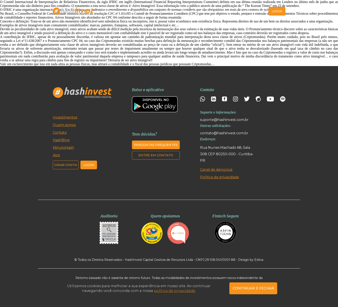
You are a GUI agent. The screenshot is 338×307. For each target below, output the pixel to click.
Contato (229, 11)
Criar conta (254, 11)
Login (88, 165)
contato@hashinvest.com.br (224, 133)
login (277, 11)
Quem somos (143, 11)
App (212, 11)
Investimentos (114, 11)
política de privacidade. (175, 291)
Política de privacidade (219, 177)
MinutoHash (193, 11)
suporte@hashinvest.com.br (224, 120)
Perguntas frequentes (156, 145)
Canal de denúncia (216, 170)
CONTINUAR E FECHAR (253, 288)
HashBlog (168, 11)
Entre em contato (155, 155)
